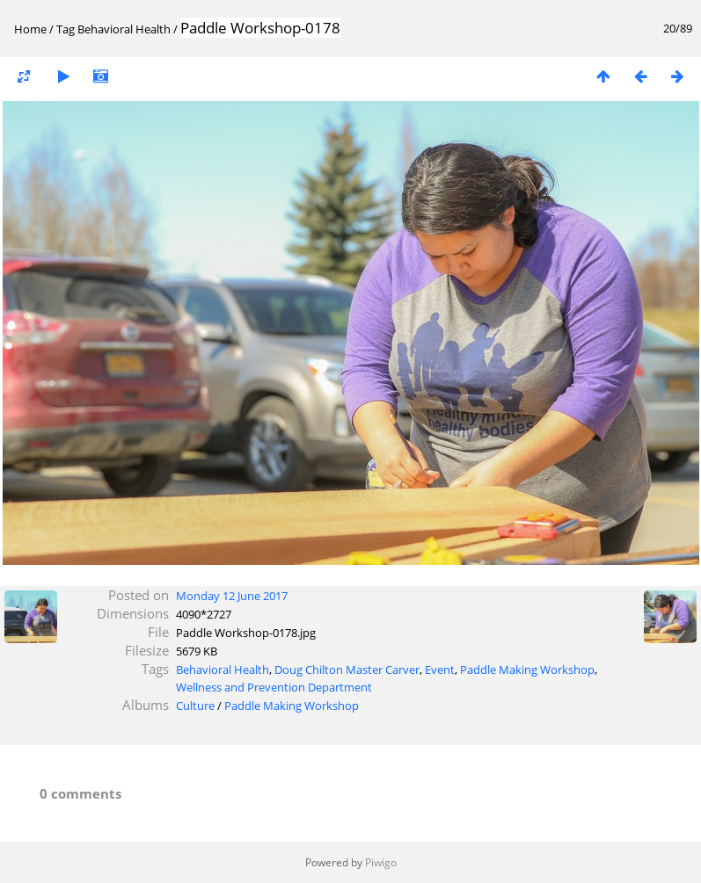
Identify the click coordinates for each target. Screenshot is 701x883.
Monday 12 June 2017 (232, 596)
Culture (195, 705)
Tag (65, 29)
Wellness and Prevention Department (274, 687)
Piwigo (381, 862)
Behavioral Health (124, 29)
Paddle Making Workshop (527, 669)
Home (30, 29)
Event (440, 669)
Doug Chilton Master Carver (347, 669)
